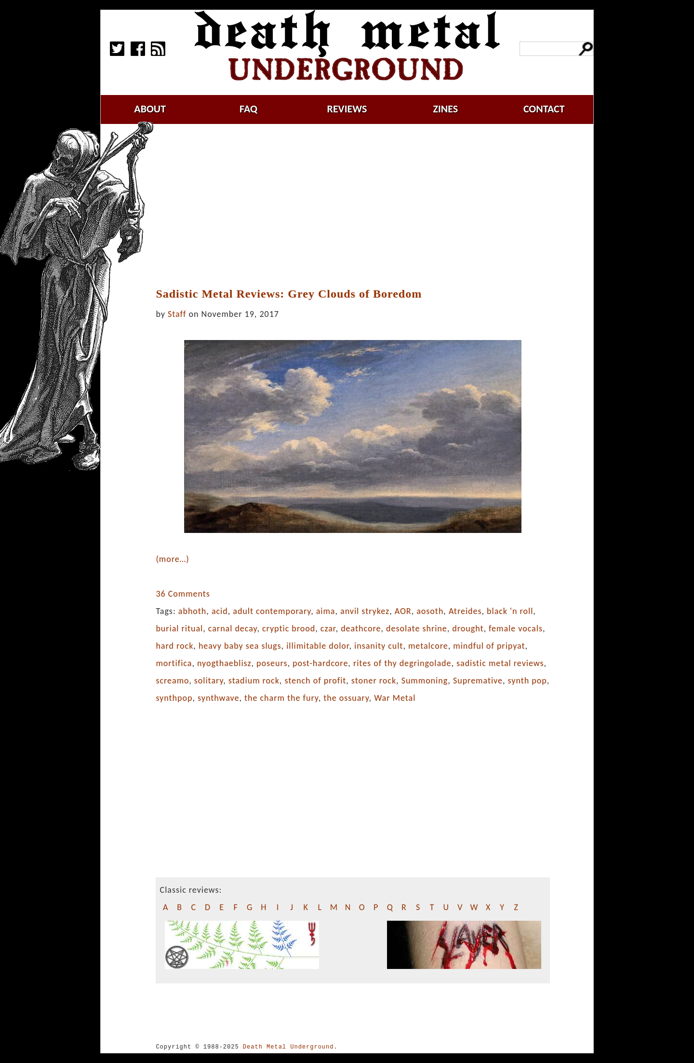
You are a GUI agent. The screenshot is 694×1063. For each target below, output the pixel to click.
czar (328, 628)
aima (325, 611)
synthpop (174, 698)
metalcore (428, 646)
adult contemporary (272, 611)
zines (445, 108)
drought (467, 628)
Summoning (424, 680)
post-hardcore (320, 663)
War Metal (394, 698)
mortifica (174, 663)
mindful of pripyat (489, 646)
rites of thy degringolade (402, 663)
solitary (208, 680)
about (150, 108)
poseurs (271, 663)
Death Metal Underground (288, 1047)
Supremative (478, 680)
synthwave (218, 698)
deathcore (361, 628)
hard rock (174, 646)
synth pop (527, 680)
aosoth (429, 611)
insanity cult (378, 646)
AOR (403, 611)
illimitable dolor (317, 646)
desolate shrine (416, 628)
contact (544, 108)
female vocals (516, 628)
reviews (347, 108)
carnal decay (232, 628)
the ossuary (346, 698)
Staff (177, 314)
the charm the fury (281, 698)
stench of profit (315, 680)
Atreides (465, 611)
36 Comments (183, 593)
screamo (172, 680)
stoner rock (373, 680)
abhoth (192, 611)
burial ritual (179, 628)
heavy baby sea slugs (240, 646)
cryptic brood (288, 628)
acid (220, 611)
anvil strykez (364, 611)
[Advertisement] (358, 205)
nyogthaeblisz (224, 663)
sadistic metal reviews (500, 663)
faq (248, 108)
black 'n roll (510, 611)
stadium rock (254, 680)
